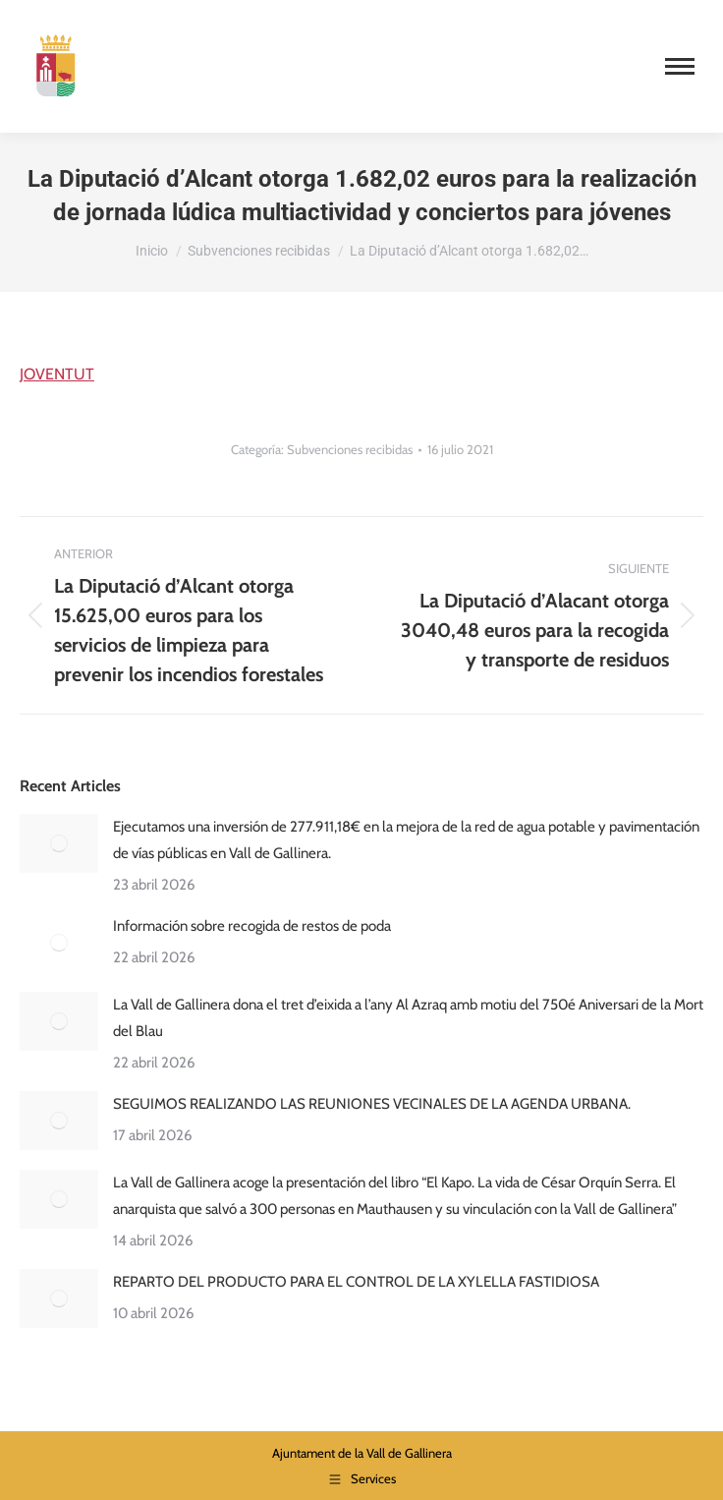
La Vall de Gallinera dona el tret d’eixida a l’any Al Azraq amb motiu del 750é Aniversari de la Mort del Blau (408, 1018)
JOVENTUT (57, 374)
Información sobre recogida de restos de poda (252, 926)
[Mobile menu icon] (679, 66)
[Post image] (59, 843)
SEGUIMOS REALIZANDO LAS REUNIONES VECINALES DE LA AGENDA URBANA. (372, 1104)
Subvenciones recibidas (350, 449)
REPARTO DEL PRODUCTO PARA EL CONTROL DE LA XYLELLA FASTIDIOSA (356, 1282)
